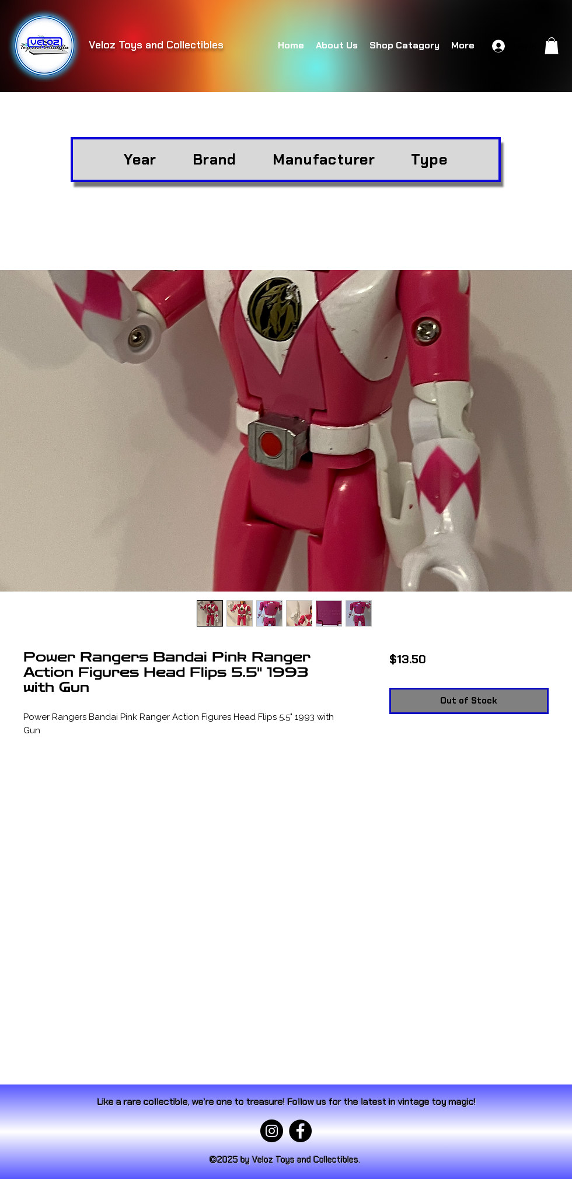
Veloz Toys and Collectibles (156, 45)
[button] (552, 45)
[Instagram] (271, 1130)
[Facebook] (300, 1130)
